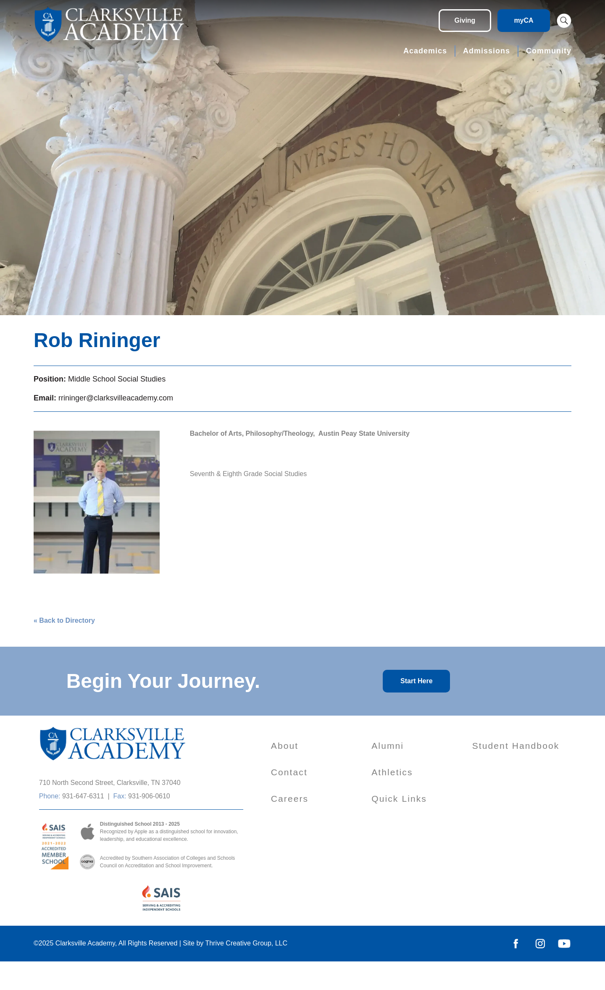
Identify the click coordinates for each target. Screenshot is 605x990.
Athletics (392, 772)
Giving (465, 20)
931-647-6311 (83, 796)
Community (548, 51)
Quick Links (399, 798)
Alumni (387, 745)
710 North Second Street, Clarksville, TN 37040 (110, 782)
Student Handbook (516, 745)
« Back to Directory (64, 620)
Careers (289, 798)
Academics (425, 51)
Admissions (486, 51)
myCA (523, 20)
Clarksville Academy (85, 943)
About (284, 745)
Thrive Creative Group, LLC (246, 943)
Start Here (416, 681)
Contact (289, 772)
